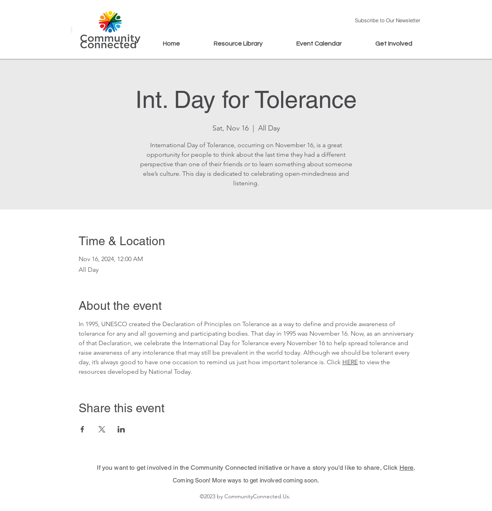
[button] (388, 20)
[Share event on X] (102, 429)
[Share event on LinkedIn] (121, 429)
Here (406, 467)
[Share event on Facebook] (82, 429)
